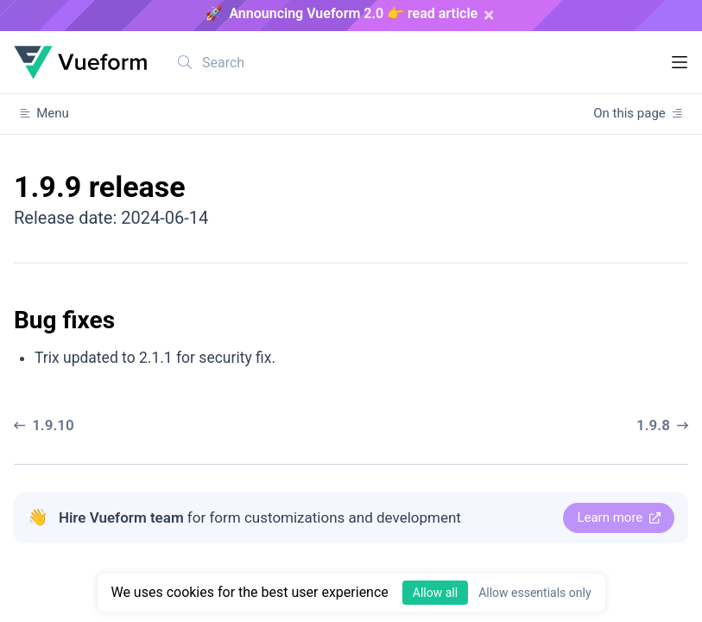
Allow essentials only (534, 593)
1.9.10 (44, 425)
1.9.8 (662, 425)
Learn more (619, 517)
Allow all (435, 593)
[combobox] (276, 62)
